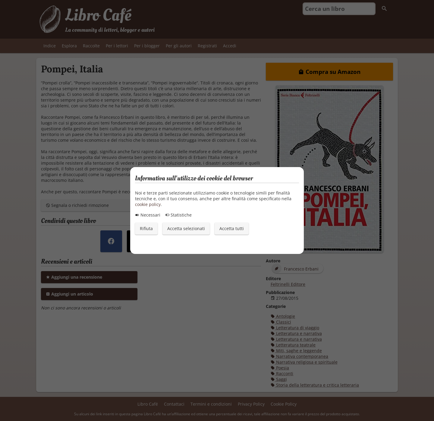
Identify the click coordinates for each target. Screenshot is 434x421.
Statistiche (178, 215)
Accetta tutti (231, 228)
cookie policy (148, 204)
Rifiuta (146, 228)
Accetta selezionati (186, 228)
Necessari (147, 215)
